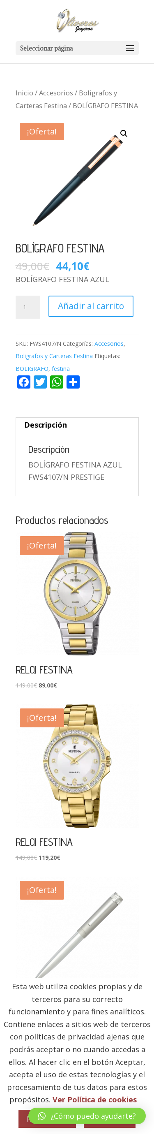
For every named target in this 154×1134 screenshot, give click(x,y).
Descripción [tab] (45, 425)
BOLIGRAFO (32, 369)
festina (61, 369)
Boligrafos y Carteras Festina (54, 356)
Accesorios (56, 92)
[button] (124, 133)
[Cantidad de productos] (28, 307)
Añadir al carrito (91, 306)
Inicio (24, 92)
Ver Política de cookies (95, 1099)
